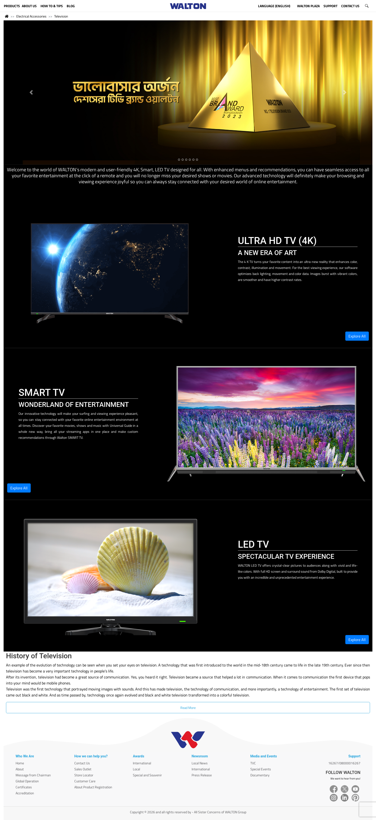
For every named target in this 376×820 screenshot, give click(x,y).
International (142, 763)
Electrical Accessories (31, 16)
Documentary (260, 775)
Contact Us (82, 763)
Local (136, 769)
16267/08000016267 (344, 763)
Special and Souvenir (147, 775)
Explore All (357, 336)
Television (61, 16)
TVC (253, 763)
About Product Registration (93, 787)
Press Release (202, 775)
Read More (188, 707)
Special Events (260, 769)
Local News (200, 763)
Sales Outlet (82, 769)
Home (20, 763)
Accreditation (25, 793)
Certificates (24, 787)
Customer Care (84, 781)
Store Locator (83, 775)
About (20, 769)
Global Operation (27, 781)
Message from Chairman (33, 775)
